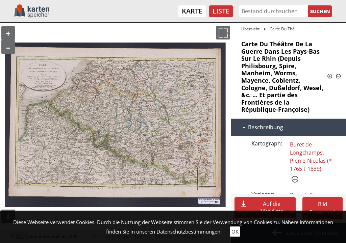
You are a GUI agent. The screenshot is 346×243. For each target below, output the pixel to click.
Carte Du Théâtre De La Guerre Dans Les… (285, 29)
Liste (221, 11)
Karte (192, 11)
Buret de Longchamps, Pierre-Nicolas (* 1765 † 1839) (311, 156)
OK (235, 231)
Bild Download (323, 208)
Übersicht (250, 29)
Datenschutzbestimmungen (188, 231)
